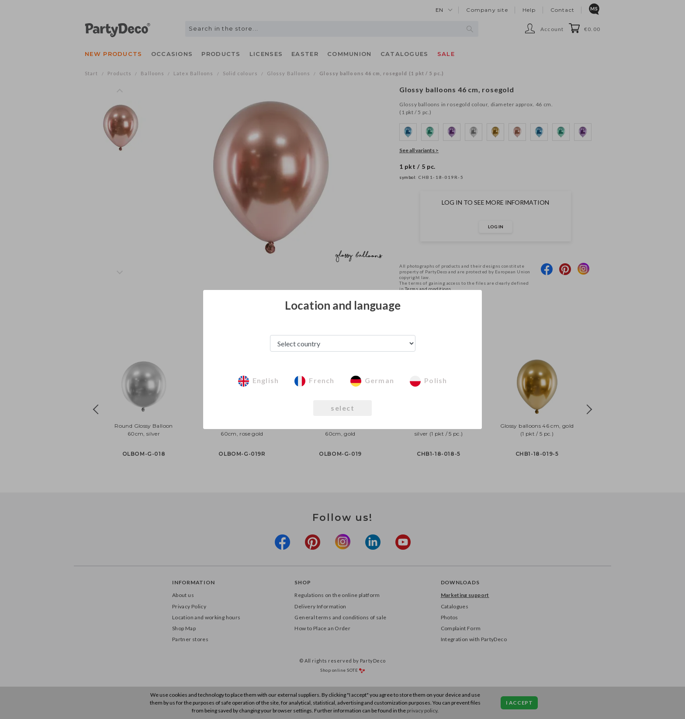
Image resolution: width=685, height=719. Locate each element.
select (342, 408)
